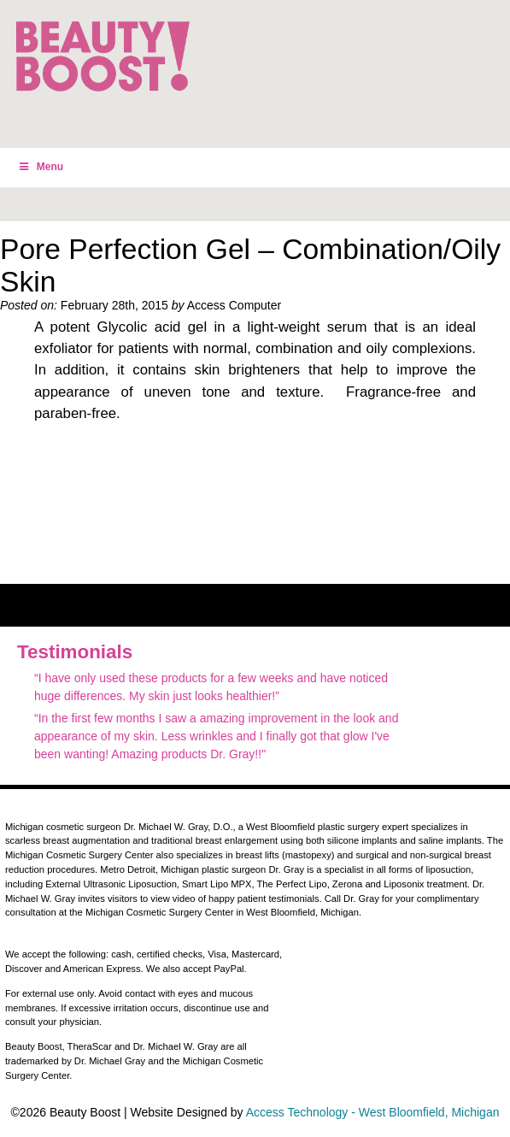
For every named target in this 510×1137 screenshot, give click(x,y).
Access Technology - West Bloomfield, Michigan (373, 1112)
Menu (40, 167)
